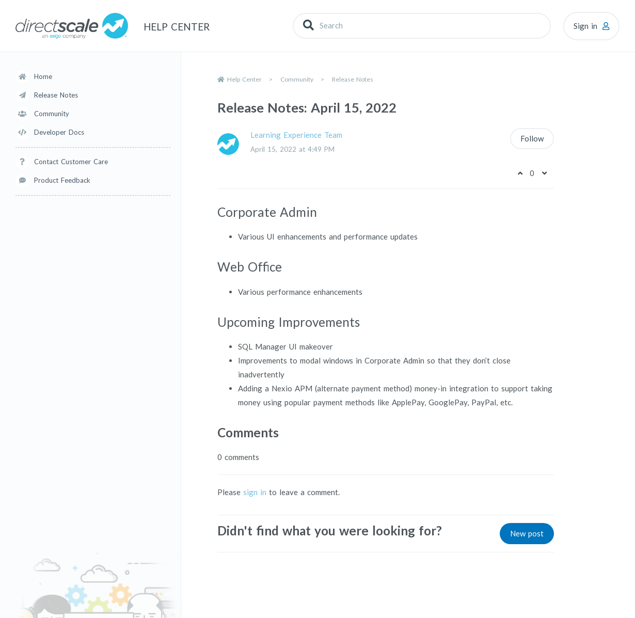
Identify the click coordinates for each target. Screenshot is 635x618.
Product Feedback (62, 180)
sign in (254, 492)
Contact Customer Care (71, 161)
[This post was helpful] (520, 173)
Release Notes (56, 95)
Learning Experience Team (296, 134)
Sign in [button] (585, 25)
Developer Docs (59, 132)
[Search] (422, 25)
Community (51, 113)
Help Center (244, 79)
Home (43, 76)
